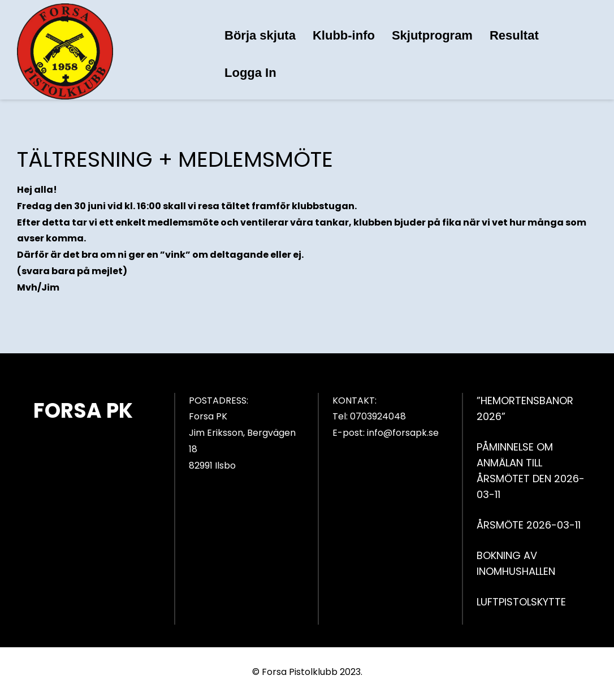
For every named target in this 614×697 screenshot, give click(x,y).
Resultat (514, 35)
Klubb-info (344, 35)
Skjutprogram (432, 35)
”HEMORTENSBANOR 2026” (525, 408)
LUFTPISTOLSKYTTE (521, 602)
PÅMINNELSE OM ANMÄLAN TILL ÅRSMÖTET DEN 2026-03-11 (531, 470)
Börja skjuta (260, 35)
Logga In (250, 73)
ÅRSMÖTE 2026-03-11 (529, 525)
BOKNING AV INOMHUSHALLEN (516, 563)
